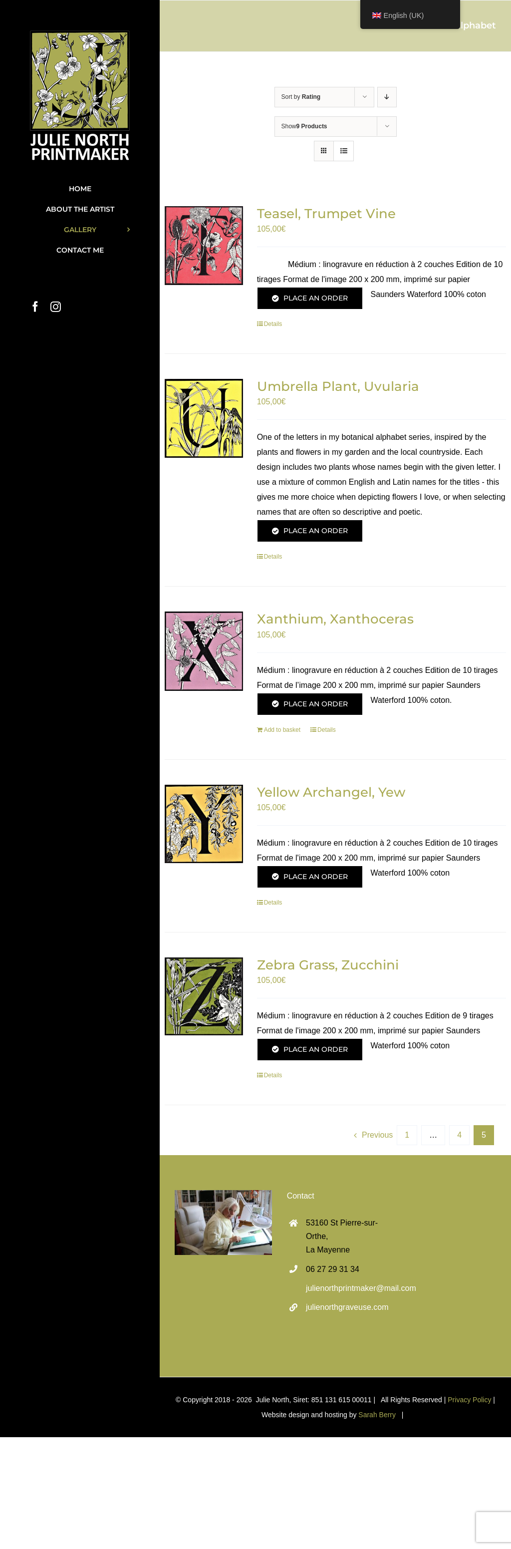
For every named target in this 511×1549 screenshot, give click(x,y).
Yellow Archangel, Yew (331, 792)
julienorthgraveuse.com (345, 1307)
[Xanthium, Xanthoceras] (204, 651)
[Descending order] (387, 97)
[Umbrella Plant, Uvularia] (204, 418)
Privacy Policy (469, 1400)
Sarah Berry (377, 1415)
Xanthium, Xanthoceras (335, 619)
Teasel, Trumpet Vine (326, 214)
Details (273, 323)
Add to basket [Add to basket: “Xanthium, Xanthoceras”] (282, 729)
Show (304, 126)
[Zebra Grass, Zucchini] (204, 996)
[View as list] (343, 151)
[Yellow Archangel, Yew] (204, 824)
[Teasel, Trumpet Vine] (204, 245)
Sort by (301, 96)
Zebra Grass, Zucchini (328, 965)
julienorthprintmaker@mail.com (345, 1288)
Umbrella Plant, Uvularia (338, 386)
